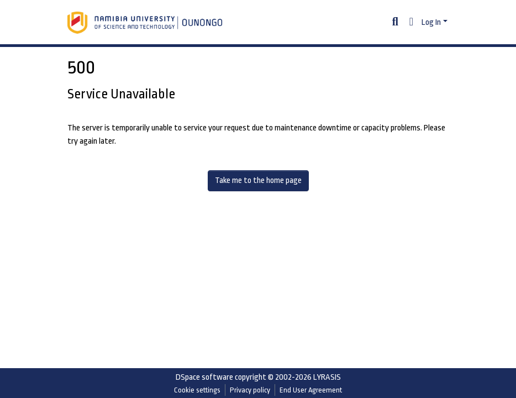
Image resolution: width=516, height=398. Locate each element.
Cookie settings (197, 390)
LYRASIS (327, 377)
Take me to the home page (258, 180)
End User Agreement (311, 390)
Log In (431, 22)
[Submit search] (395, 22)
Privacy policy (250, 390)
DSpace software (204, 377)
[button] (411, 22)
